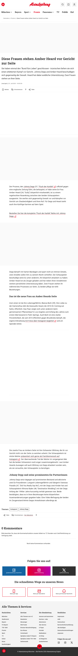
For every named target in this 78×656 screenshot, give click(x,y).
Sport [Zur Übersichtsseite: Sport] (26, 12)
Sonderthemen (43, 641)
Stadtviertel (5, 619)
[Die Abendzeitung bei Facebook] (14, 571)
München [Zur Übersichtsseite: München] (5, 12)
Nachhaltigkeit (6, 644)
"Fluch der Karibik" (45, 186)
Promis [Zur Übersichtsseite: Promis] (37, 12)
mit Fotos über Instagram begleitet (39, 321)
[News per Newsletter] (39, 592)
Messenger (23, 622)
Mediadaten (42, 633)
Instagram (13, 509)
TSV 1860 (5, 627)
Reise (3, 641)
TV (3, 636)
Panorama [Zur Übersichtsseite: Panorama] (47, 12)
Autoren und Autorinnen (46, 616)
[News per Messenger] (14, 592)
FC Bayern (5, 625)
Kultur (3, 638)
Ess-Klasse (23, 630)
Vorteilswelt (24, 633)
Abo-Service (42, 625)
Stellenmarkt (24, 641)
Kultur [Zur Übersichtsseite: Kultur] (73, 12)
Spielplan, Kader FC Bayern (28, 636)
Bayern (4, 622)
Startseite (6, 18)
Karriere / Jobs (43, 619)
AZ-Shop (41, 636)
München (4, 616)
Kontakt (41, 630)
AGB (59, 619)
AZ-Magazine (43, 638)
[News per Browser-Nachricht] (64, 592)
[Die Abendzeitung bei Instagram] (39, 571)
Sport (3, 633)
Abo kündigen (62, 627)
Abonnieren (42, 622)
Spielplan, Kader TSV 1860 (28, 638)
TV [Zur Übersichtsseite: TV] (58, 12)
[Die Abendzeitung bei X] (64, 571)
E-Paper (41, 627)
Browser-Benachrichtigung (28, 627)
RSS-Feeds (23, 625)
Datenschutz (61, 622)
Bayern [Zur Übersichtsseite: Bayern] (18, 12)
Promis (13, 18)
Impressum (61, 616)
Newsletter (23, 619)
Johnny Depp (29, 186)
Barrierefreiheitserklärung (65, 625)
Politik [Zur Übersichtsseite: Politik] (65, 12)
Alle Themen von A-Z (26, 616)
